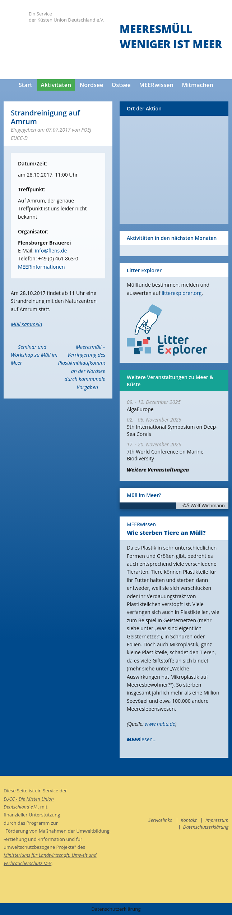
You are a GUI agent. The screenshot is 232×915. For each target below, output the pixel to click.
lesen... (142, 739)
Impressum (216, 820)
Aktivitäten (56, 85)
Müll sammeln (26, 324)
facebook (208, 792)
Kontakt (188, 820)
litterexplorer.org (181, 293)
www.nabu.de (160, 723)
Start (25, 85)
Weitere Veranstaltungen (158, 469)
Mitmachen (197, 85)
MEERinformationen (41, 266)
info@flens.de (51, 250)
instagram (223, 792)
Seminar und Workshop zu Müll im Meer (34, 355)
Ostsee (121, 85)
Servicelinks (160, 820)
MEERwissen (156, 85)
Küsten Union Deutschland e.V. (71, 20)
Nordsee (91, 85)
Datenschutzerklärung (205, 827)
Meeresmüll (156, 29)
